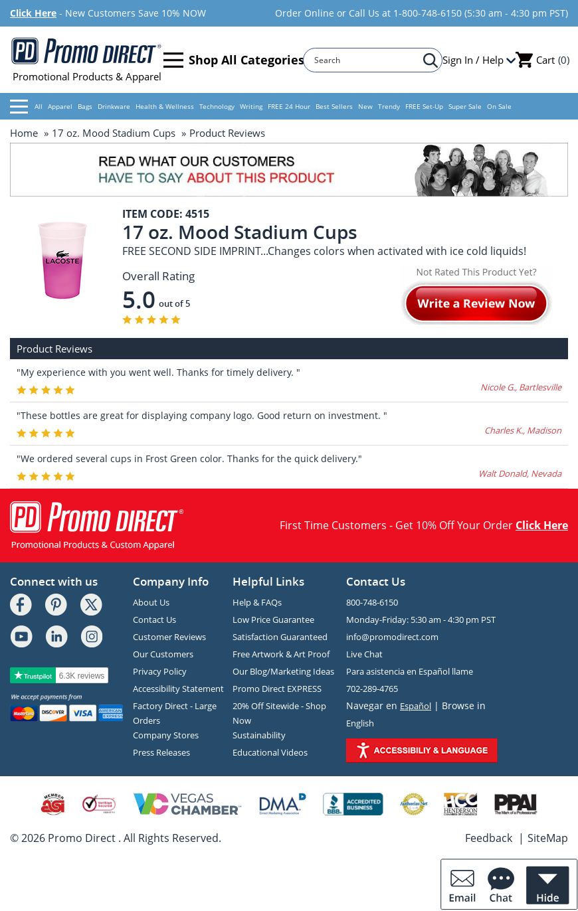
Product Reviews (227, 132)
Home (24, 132)
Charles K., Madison (522, 430)
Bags (85, 106)
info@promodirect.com (392, 637)
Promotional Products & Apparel (86, 60)
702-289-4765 (372, 689)
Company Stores (166, 735)
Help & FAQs (257, 602)
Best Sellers (334, 106)
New (365, 106)
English (360, 723)
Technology (217, 106)
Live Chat (364, 654)
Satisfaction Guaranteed (280, 637)
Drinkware (114, 106)
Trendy (389, 106)
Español (415, 706)
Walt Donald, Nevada (519, 473)
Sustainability (259, 735)
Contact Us (154, 619)
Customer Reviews (169, 637)
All (26, 107)
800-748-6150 (372, 602)
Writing (251, 106)
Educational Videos (270, 752)
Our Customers (163, 654)
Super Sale (465, 106)
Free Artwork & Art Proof (281, 654)
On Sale (499, 106)
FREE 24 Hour (289, 106)
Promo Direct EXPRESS (277, 689)
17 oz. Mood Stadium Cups (113, 132)
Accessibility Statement (178, 689)
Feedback (488, 838)
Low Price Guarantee (273, 619)
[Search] (366, 60)
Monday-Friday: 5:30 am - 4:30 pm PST (421, 619)
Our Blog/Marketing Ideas (283, 671)
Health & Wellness (165, 106)
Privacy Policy (160, 671)
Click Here (33, 13)
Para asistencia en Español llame (409, 671)
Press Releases (161, 752)
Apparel (60, 106)
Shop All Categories (233, 60)
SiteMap (548, 838)
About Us (151, 602)
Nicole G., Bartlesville (520, 387)
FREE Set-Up (424, 106)
